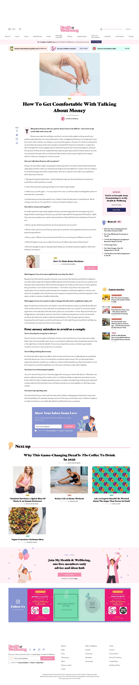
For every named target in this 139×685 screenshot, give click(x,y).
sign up (69, 428)
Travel (70, 37)
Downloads (82, 37)
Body (17, 37)
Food (26, 37)
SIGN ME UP (47, 662)
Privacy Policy (113, 657)
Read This (91, 270)
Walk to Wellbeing (95, 37)
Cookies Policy (39, 666)
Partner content (59, 37)
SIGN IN (128, 30)
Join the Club (116, 194)
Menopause (37, 37)
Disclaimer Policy (114, 669)
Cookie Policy (113, 665)
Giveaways (119, 37)
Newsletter (88, 661)
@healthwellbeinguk (20, 627)
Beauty (8, 37)
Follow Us (20, 622)
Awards (107, 37)
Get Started (96, 44)
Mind (49, 37)
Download (42, 50)
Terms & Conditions (52, 432)
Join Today (69, 592)
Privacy (63, 432)
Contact (111, 653)
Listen (127, 50)
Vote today (84, 50)
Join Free (116, 217)
